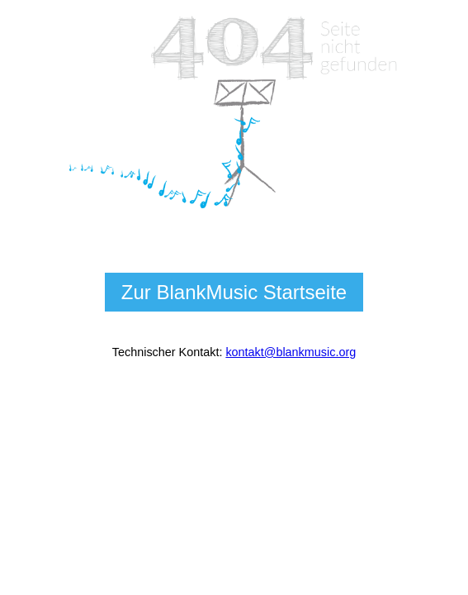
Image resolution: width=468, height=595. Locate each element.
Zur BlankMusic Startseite (234, 292)
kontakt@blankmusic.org (290, 352)
